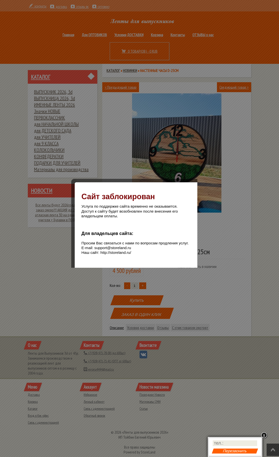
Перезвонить (234, 451)
